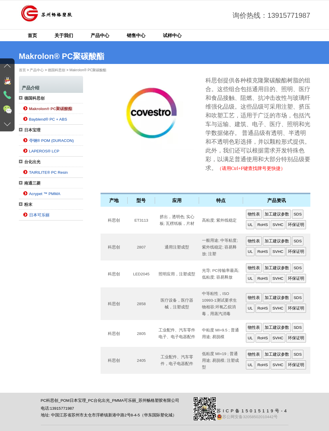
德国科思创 (56, 70)
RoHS (262, 225)
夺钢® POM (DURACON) (51, 140)
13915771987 (62, 408)
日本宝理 (32, 130)
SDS (298, 214)
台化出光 (32, 162)
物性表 (254, 214)
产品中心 (100, 35)
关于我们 (63, 35)
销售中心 (136, 35)
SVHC (278, 225)
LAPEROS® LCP (44, 151)
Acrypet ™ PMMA (45, 194)
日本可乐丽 (39, 215)
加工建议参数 (277, 214)
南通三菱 (32, 183)
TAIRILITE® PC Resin (48, 172)
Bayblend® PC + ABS (48, 119)
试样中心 (172, 35)
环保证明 (296, 225)
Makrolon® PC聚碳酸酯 (87, 70)
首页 (32, 35)
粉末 (28, 204)
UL (250, 225)
